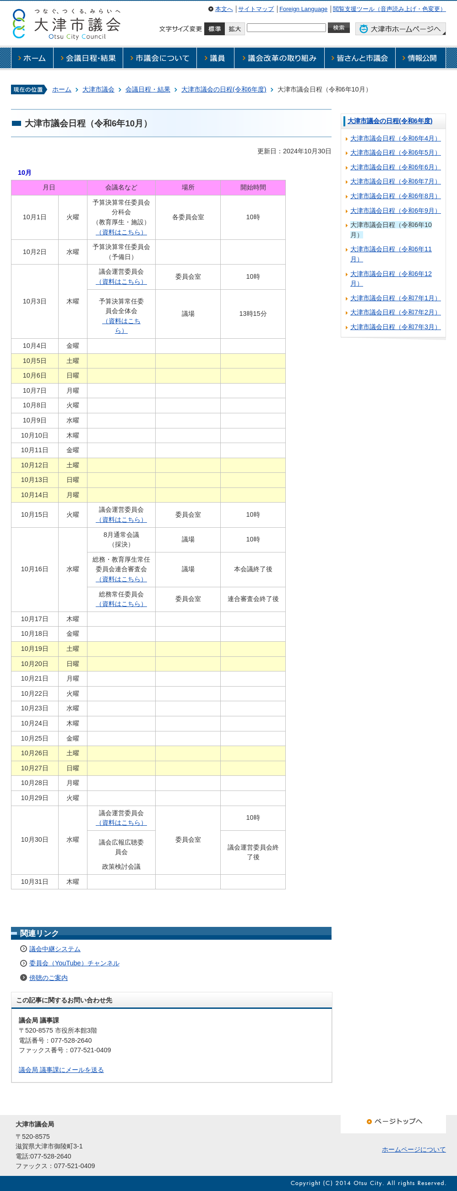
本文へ (224, 8)
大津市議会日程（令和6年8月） (395, 196)
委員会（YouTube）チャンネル (74, 963)
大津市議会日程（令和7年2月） (395, 312)
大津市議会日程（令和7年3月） (395, 326)
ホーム (61, 89)
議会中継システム (55, 949)
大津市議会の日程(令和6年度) (224, 89)
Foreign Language (303, 8)
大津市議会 (98, 89)
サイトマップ (256, 8)
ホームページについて (414, 1149)
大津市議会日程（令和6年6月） (395, 167)
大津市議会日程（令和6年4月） (395, 138)
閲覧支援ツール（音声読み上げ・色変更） (389, 8)
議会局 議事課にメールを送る (61, 1069)
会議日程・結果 (147, 89)
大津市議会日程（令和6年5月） (395, 152)
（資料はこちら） (121, 232)
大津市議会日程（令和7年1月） (395, 298)
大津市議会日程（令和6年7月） (395, 181)
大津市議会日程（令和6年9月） (395, 210)
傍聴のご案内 (48, 977)
